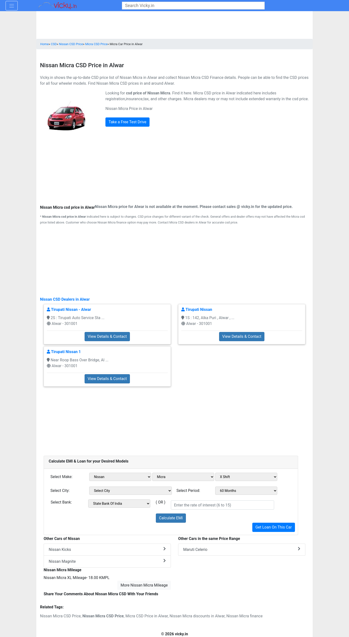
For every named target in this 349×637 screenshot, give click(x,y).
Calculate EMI (171, 518)
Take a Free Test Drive (127, 122)
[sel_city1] (130, 491)
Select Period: (188, 490)
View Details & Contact (107, 336)
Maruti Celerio (241, 549)
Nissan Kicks (107, 549)
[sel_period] (246, 491)
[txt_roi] (222, 505)
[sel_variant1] (246, 477)
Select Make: (61, 476)
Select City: (60, 490)
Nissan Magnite (107, 561)
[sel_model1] (183, 477)
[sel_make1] (120, 477)
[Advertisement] (174, 260)
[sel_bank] (119, 503)
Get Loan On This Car (273, 527)
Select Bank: (61, 502)
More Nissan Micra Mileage (144, 585)
